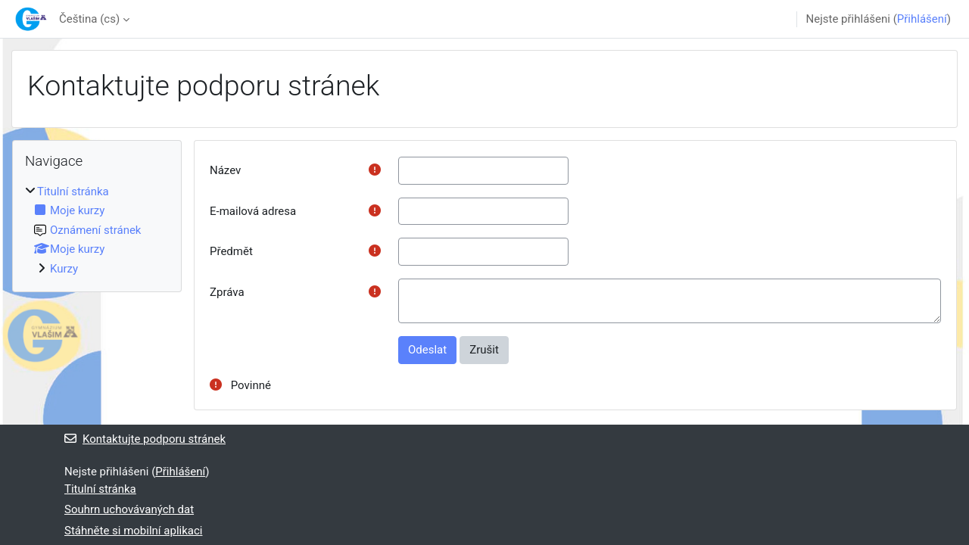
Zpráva (227, 292)
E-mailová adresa (253, 211)
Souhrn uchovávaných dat (129, 509)
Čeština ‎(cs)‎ (89, 19)
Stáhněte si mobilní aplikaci (133, 530)
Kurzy (64, 269)
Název (225, 170)
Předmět (231, 251)
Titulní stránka (73, 191)
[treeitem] (97, 230)
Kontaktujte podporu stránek (145, 439)
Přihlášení (922, 19)
